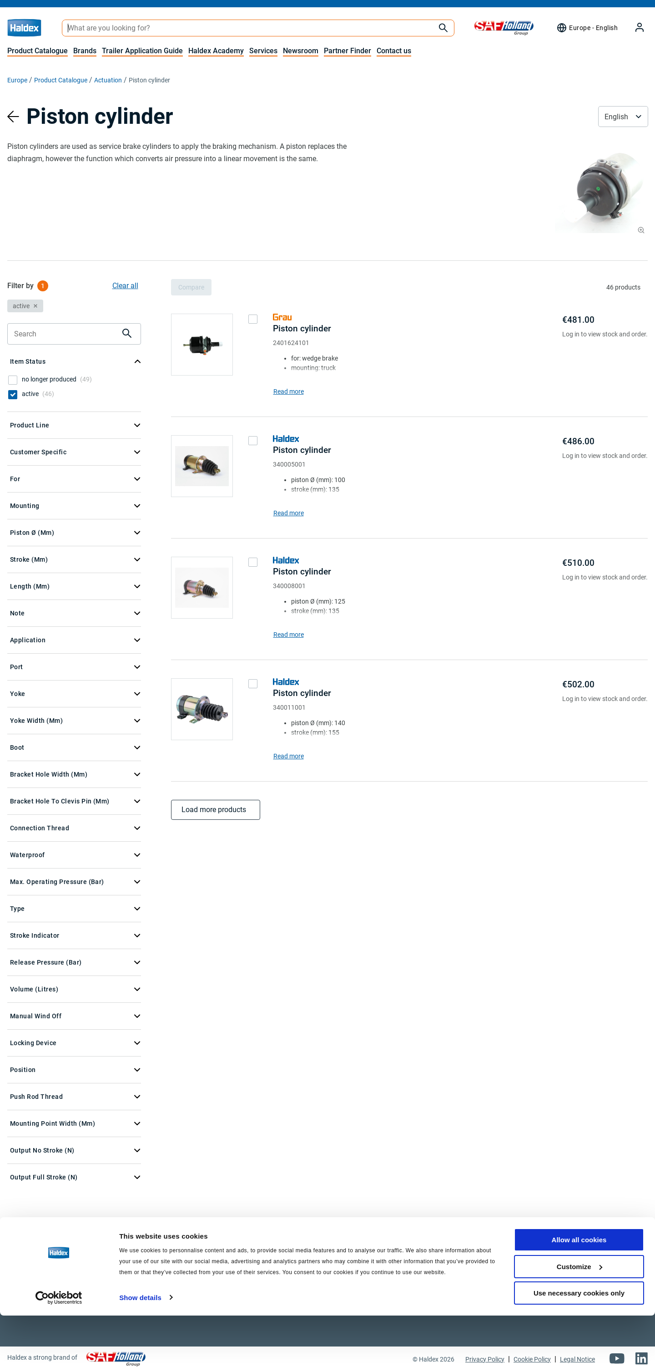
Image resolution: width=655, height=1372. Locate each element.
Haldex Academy (216, 50)
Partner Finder (347, 50)
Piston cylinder (302, 328)
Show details (140, 1353)
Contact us (394, 50)
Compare (191, 287)
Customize (579, 1323)
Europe (17, 80)
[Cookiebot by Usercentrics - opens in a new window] (59, 1354)
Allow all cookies (579, 1296)
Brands (84, 50)
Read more (288, 391)
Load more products (215, 809)
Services (263, 50)
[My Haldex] (634, 28)
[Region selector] (587, 28)
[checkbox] (12, 380)
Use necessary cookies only (579, 1349)
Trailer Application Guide (142, 50)
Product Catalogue (37, 50)
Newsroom (300, 50)
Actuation (108, 80)
